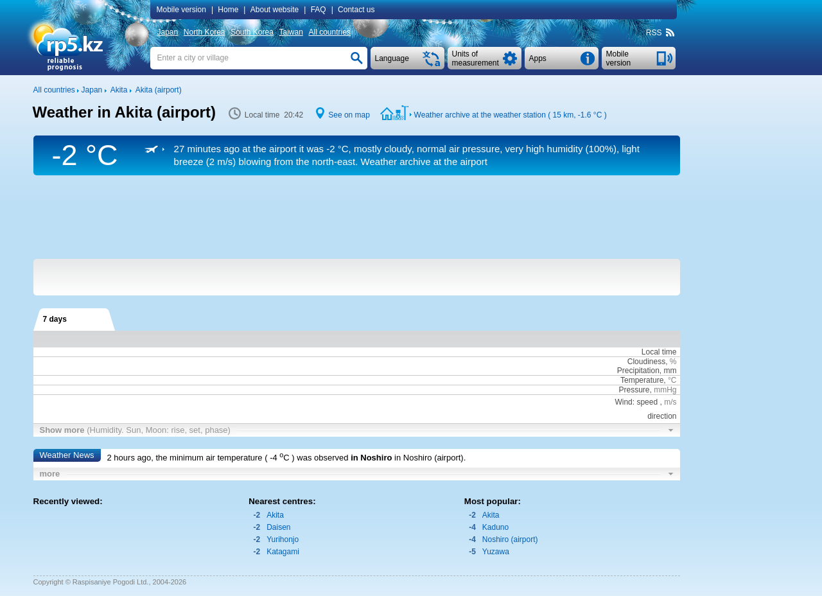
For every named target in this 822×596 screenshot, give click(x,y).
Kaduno (495, 527)
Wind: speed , (645, 402)
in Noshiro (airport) (429, 457)
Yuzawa (495, 551)
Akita (275, 515)
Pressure (633, 389)
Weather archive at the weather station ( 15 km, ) (510, 114)
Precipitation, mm (647, 370)
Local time (659, 351)
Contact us (356, 9)
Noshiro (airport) (510, 539)
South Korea (252, 32)
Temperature (641, 380)
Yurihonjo (283, 539)
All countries (329, 32)
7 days (55, 319)
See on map (349, 114)
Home (228, 9)
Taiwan (291, 32)
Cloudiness (646, 361)
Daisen (278, 527)
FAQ (318, 9)
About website (274, 9)
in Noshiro (371, 457)
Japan (168, 32)
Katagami (283, 551)
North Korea (204, 32)
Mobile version (181, 9)
